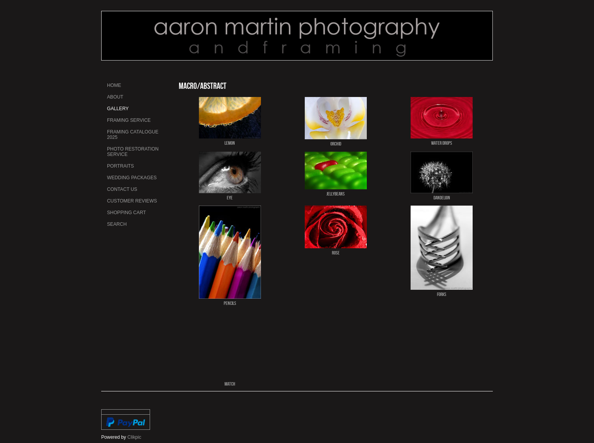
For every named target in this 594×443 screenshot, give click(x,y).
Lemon (229, 142)
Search (117, 224)
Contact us (122, 189)
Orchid (335, 143)
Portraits (120, 166)
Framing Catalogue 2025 (133, 134)
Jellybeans (335, 193)
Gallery (118, 108)
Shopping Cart (126, 212)
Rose (336, 252)
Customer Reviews (132, 201)
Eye (230, 197)
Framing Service (129, 120)
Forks (441, 294)
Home (114, 85)
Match (229, 383)
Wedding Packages (132, 177)
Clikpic (135, 437)
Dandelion (441, 197)
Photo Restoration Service (133, 151)
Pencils (230, 303)
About (115, 97)
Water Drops (441, 142)
